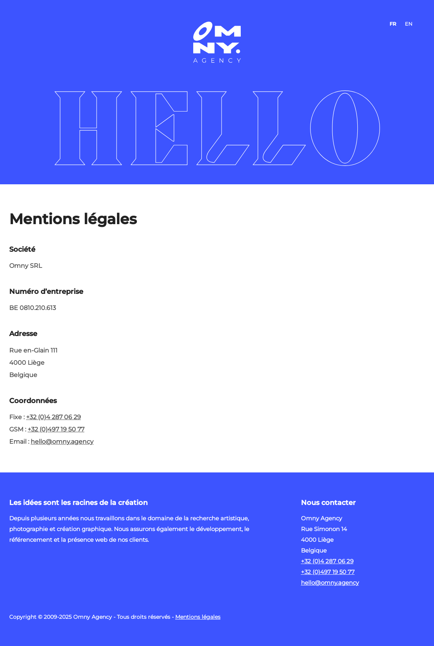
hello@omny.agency (62, 441)
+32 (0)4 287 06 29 (53, 417)
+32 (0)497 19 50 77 (56, 429)
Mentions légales (197, 616)
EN (409, 23)
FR (393, 23)
